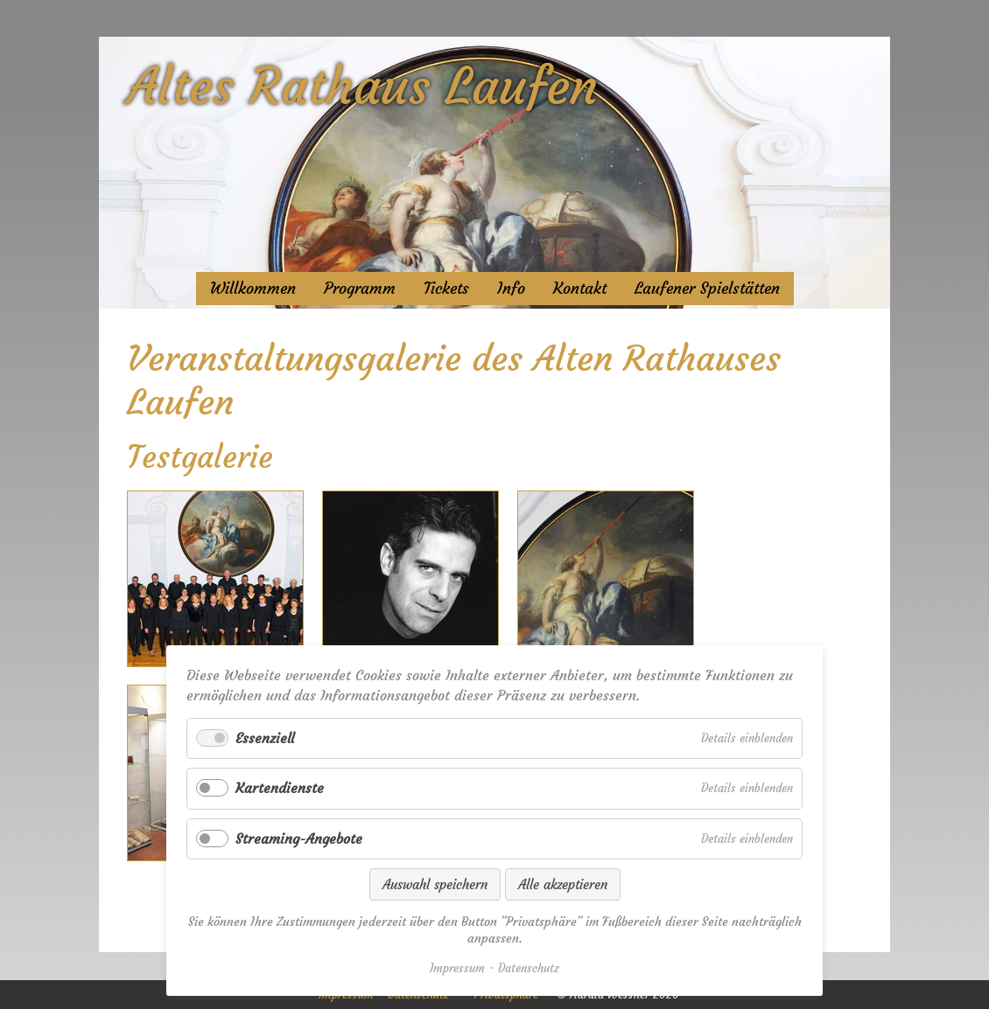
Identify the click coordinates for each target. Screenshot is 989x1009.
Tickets (446, 288)
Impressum (457, 968)
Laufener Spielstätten (707, 288)
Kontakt (580, 288)
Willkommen (253, 288)
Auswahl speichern (434, 884)
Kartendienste (279, 788)
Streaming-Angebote (298, 838)
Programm (360, 288)
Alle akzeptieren (562, 884)
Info (511, 288)
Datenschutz (528, 968)
